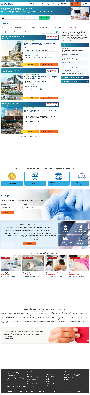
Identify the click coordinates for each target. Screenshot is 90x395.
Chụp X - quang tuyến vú (69, 73)
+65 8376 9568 (68, 377)
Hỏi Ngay (7, 212)
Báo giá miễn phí (48, 64)
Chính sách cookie (22, 391)
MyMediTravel (11, 386)
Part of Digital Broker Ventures (55, 386)
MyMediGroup (43, 386)
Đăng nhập (68, 1)
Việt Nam (30, 136)
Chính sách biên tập (65, 391)
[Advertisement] (73, 96)
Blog (28, 381)
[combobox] (10, 18)
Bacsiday (26, 386)
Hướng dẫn (29, 376)
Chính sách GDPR (12, 391)
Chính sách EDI (32, 391)
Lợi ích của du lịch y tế (32, 378)
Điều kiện (48, 379)
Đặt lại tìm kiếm (72, 27)
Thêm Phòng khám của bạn (81, 1)
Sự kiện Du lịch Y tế (31, 379)
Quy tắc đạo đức (54, 391)
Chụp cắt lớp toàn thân (79, 72)
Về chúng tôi (51, 4)
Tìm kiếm (44, 18)
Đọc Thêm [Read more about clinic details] (30, 64)
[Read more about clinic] (30, 53)
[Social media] (8, 378)
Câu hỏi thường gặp (32, 383)
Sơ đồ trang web (50, 383)
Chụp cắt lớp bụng (67, 72)
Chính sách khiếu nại (76, 391)
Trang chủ (23, 136)
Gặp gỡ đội (48, 378)
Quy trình (4, 205)
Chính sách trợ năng (43, 391)
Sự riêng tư (48, 381)
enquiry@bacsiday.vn (69, 379)
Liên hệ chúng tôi (62, 4)
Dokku (19, 386)
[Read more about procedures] (33, 266)
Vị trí (25, 205)
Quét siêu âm (80, 73)
